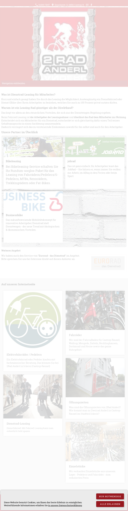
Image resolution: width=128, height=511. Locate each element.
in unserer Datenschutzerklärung (65, 505)
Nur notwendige (110, 496)
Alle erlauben (110, 504)
